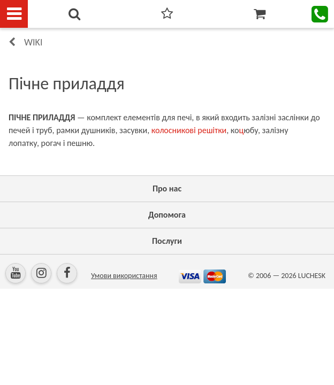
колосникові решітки (188, 130)
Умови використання (124, 275)
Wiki (33, 42)
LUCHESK (311, 275)
